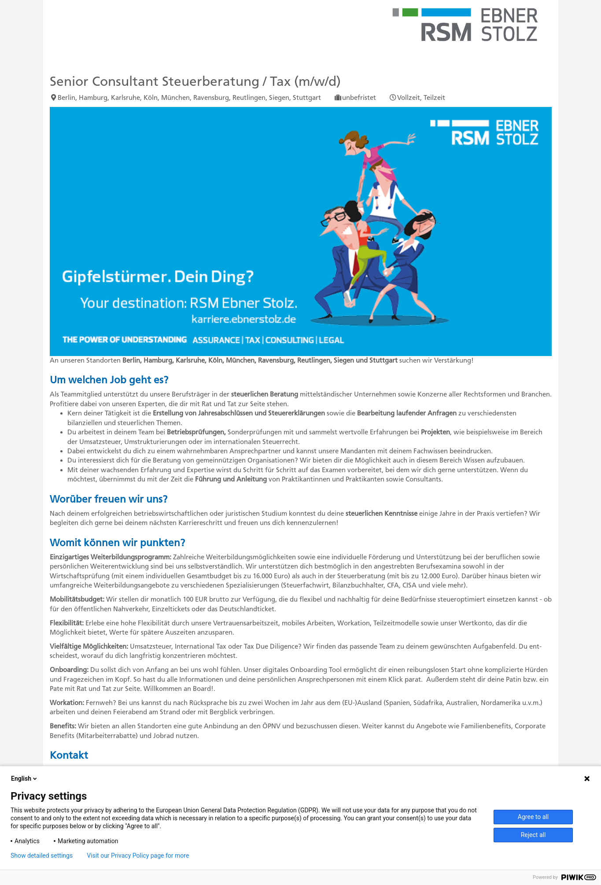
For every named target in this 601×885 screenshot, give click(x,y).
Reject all (533, 834)
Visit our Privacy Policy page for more (138, 855)
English (24, 778)
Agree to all (533, 816)
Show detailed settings (42, 855)
